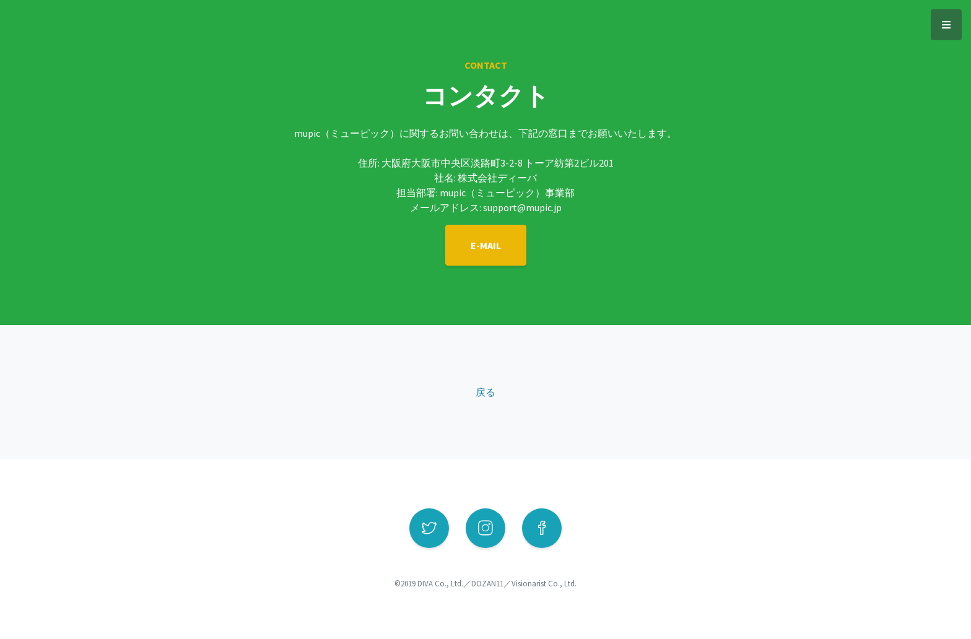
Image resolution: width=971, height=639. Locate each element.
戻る (485, 392)
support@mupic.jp (522, 207)
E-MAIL (486, 245)
